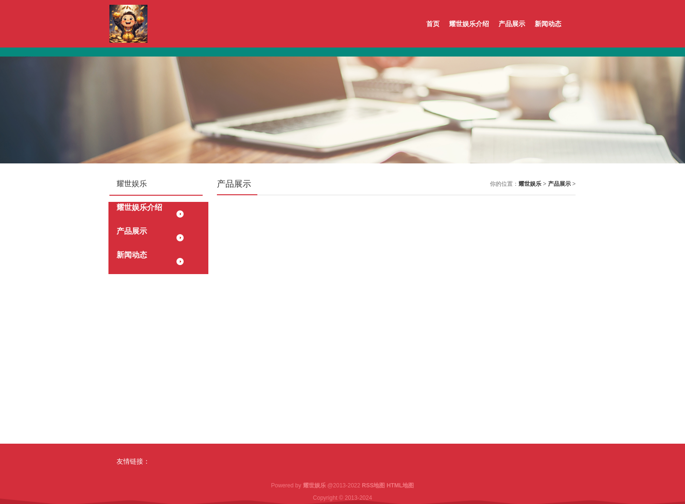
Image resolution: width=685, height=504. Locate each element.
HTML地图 (400, 485)
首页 (433, 24)
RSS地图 (373, 485)
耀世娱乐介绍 (469, 24)
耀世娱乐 (530, 184)
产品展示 (512, 24)
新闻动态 (548, 24)
